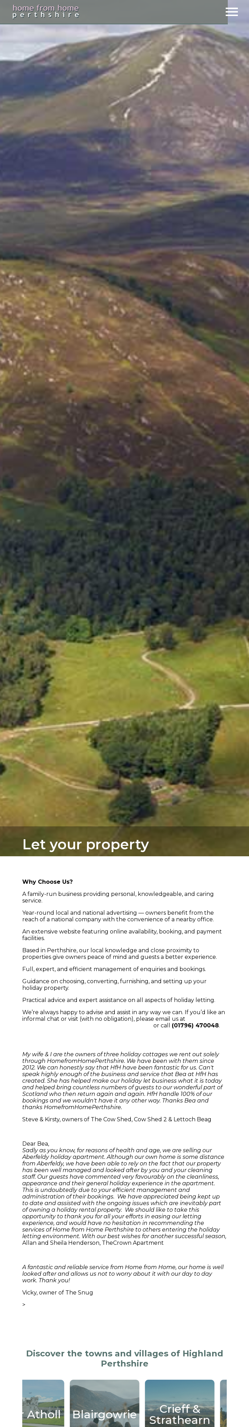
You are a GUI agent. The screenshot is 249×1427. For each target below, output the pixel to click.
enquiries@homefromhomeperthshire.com (87, 1025)
